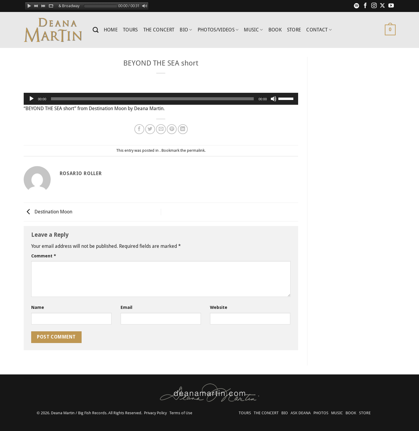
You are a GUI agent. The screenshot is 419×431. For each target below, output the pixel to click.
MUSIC (253, 30)
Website (218, 307)
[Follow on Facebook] (365, 6)
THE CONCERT (159, 30)
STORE (294, 30)
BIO (186, 30)
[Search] (95, 29)
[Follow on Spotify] (356, 6)
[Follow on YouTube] (391, 6)
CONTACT (319, 30)
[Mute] (274, 99)
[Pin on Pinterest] (172, 129)
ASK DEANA (301, 413)
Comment (43, 256)
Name (37, 307)
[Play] (31, 99)
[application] (161, 99)
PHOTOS (320, 413)
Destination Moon (48, 212)
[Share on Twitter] (150, 129)
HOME (111, 30)
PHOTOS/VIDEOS (218, 30)
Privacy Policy (155, 413)
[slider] (152, 98)
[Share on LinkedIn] (183, 129)
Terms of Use (180, 413)
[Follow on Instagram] (374, 6)
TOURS (130, 30)
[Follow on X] (382, 6)
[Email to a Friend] (161, 129)
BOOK (275, 30)
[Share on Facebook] (139, 129)
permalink (196, 150)
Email (126, 307)
